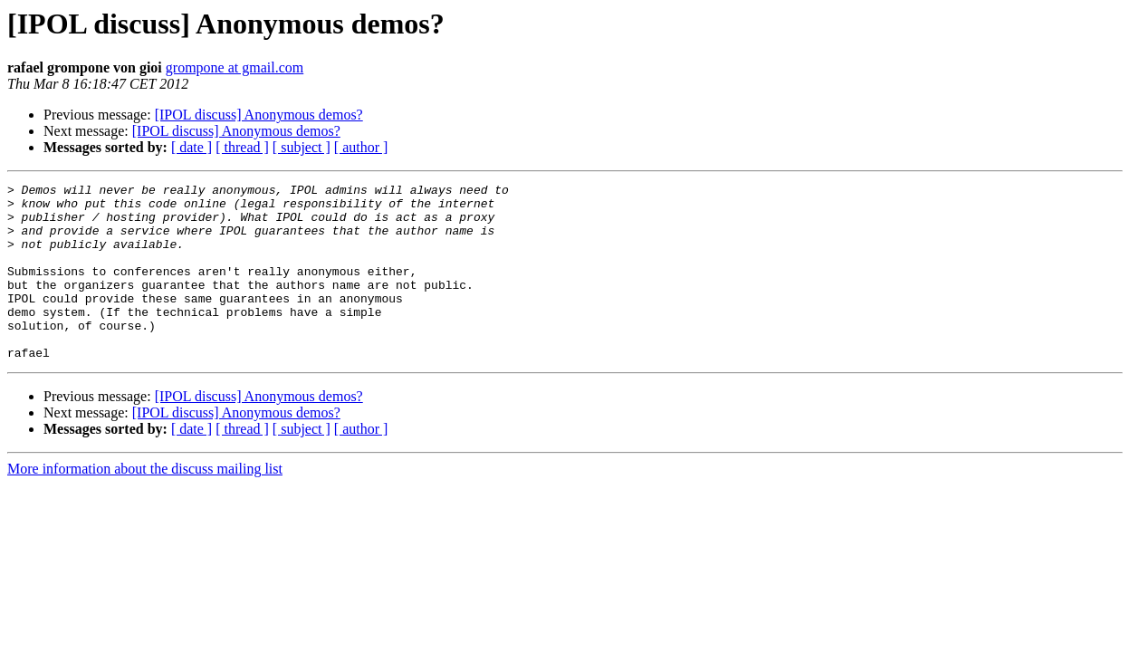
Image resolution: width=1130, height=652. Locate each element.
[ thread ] (242, 147)
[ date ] (191, 147)
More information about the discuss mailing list (144, 504)
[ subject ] (301, 147)
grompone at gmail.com (234, 67)
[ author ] (361, 147)
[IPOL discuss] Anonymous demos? (259, 114)
